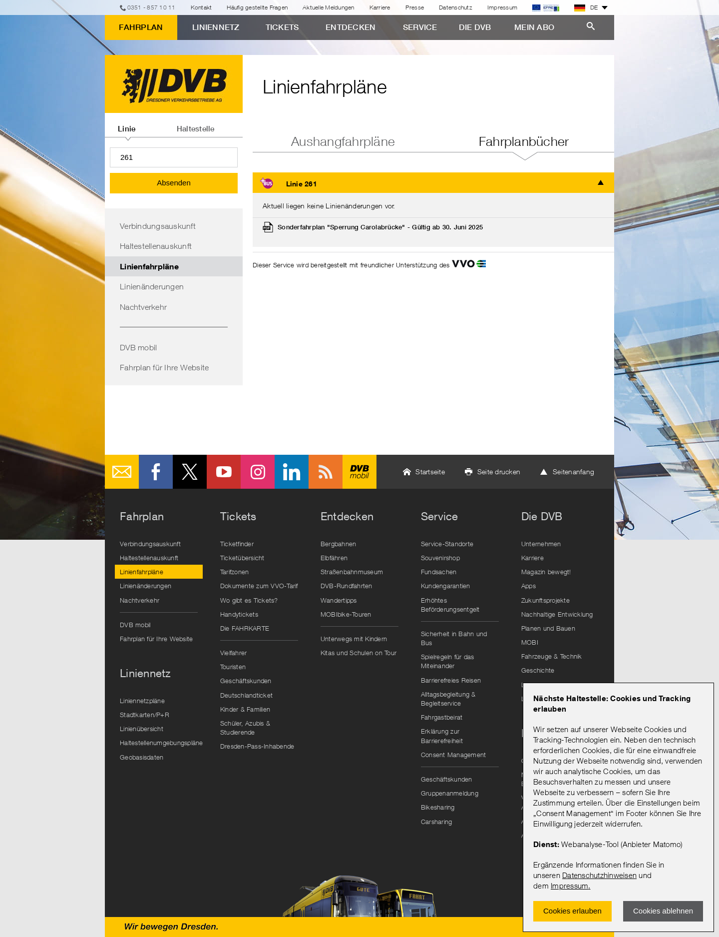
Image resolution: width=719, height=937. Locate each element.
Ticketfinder (237, 544)
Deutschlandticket (246, 695)
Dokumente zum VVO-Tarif (259, 586)
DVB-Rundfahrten (346, 586)
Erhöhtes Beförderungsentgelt (450, 604)
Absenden (174, 182)
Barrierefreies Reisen (451, 680)
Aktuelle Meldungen (329, 7)
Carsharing (436, 822)
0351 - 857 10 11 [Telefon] (151, 7)
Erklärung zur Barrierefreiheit (442, 735)
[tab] (127, 125)
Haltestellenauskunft (156, 245)
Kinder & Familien (245, 709)
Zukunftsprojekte (545, 600)
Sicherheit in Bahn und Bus (454, 638)
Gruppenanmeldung (449, 793)
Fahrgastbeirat (442, 717)
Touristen (233, 667)
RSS (326, 472)
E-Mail (122, 472)
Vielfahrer (233, 653)
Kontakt (201, 7)
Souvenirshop (440, 558)
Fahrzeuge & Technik (551, 656)
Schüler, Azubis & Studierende (245, 727)
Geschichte (538, 670)
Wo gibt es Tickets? (249, 600)
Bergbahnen (339, 544)
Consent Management (453, 755)
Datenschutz (455, 7)
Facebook (156, 472)
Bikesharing (438, 807)
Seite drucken (498, 471)
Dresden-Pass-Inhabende (257, 746)
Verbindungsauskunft (158, 225)
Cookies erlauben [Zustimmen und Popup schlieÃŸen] (572, 911)
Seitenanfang (573, 471)
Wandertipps (339, 600)
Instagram (258, 472)
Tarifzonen (234, 572)
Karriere (379, 7)
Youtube (224, 472)
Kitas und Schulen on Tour (358, 653)
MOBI (529, 642)
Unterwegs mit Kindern (354, 639)
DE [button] (586, 7)
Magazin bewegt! (546, 572)
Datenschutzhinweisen (599, 875)
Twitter (190, 472)
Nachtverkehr (143, 306)
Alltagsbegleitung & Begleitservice (448, 698)
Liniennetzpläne (142, 701)
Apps (528, 586)
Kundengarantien (445, 586)
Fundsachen (439, 572)
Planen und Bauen (548, 628)
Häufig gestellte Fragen (257, 7)
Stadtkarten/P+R (144, 715)
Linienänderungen (152, 286)
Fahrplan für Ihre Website (164, 367)
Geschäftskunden (246, 681)
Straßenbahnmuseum (352, 572)
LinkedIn (292, 472)
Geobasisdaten (141, 757)
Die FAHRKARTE (244, 628)
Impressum (569, 885)
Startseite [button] (430, 471)
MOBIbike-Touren (346, 614)
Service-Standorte (447, 544)
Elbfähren (334, 558)
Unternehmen (541, 544)
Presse (414, 7)
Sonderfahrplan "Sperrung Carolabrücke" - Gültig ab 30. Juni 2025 (380, 227)
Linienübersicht (141, 729)
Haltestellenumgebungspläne (161, 743)
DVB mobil (138, 347)
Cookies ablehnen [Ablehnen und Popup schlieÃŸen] (663, 911)
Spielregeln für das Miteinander (447, 661)
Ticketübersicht (242, 558)
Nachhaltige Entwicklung (557, 614)
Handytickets (239, 614)
